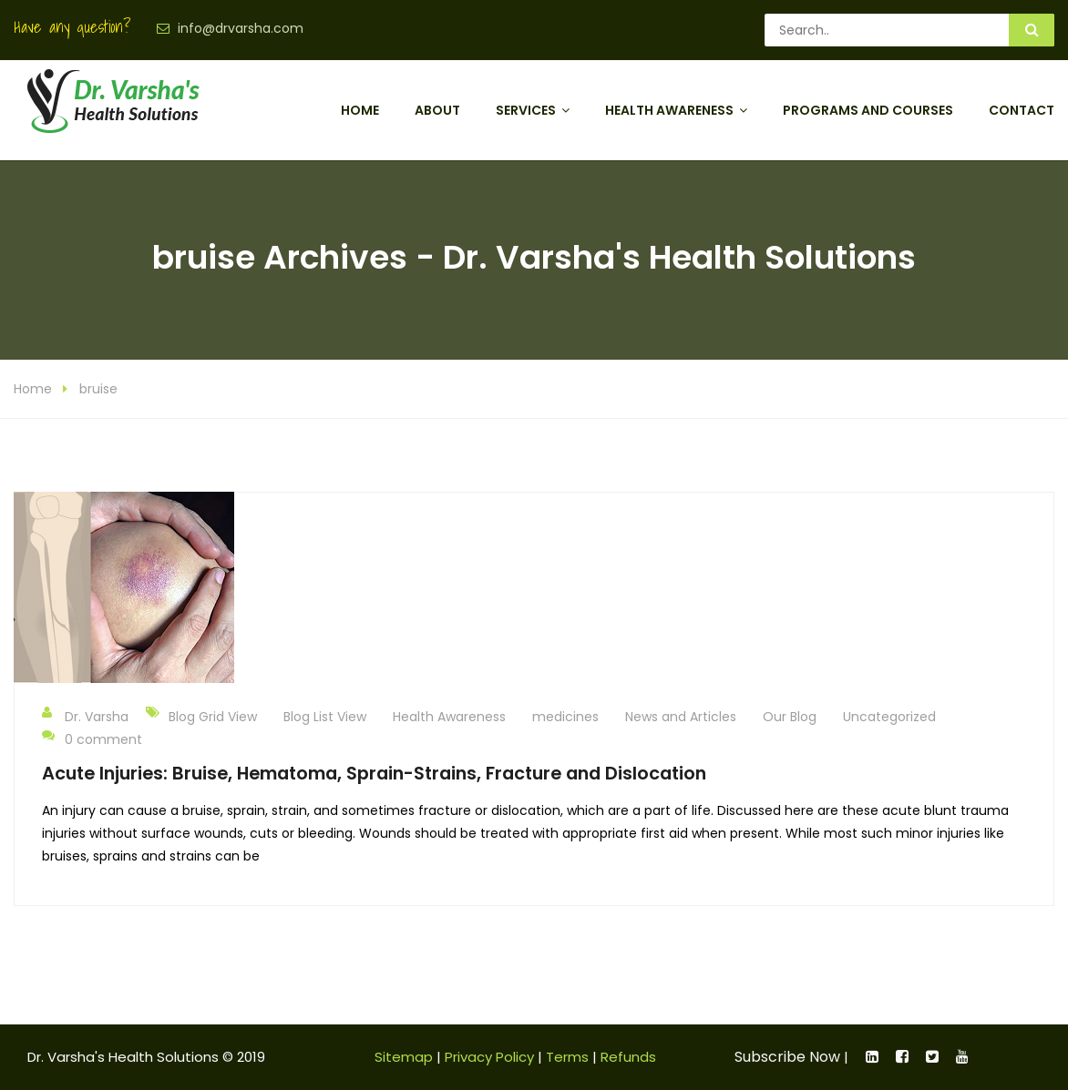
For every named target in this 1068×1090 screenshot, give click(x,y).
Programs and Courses (868, 110)
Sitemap (404, 1056)
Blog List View (324, 717)
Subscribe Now (787, 1056)
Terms (567, 1056)
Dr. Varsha (85, 716)
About (437, 110)
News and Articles (680, 717)
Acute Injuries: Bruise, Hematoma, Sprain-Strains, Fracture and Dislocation (374, 773)
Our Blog (789, 717)
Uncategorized (889, 717)
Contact (1021, 110)
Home (360, 110)
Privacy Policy (489, 1056)
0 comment (92, 738)
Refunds (628, 1056)
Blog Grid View (213, 717)
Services (526, 110)
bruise (98, 389)
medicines (565, 717)
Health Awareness (669, 110)
